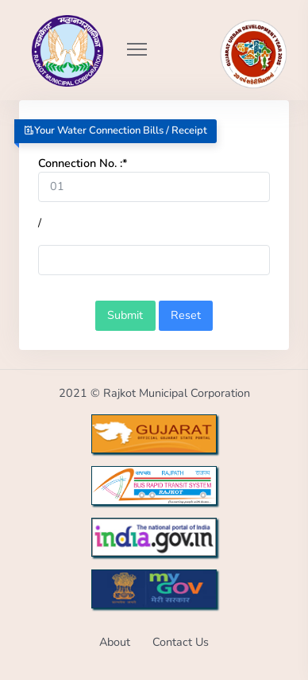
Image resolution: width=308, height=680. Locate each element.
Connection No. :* (83, 163)
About (114, 642)
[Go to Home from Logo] (50, 28)
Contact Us (180, 642)
